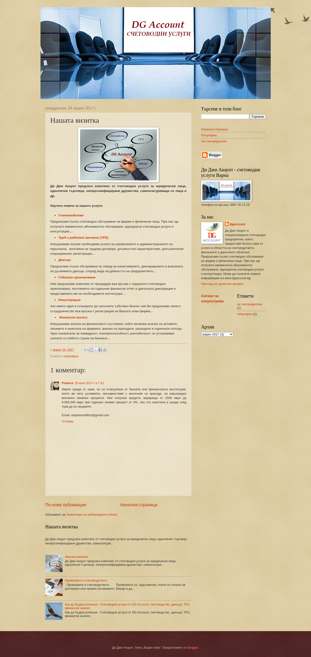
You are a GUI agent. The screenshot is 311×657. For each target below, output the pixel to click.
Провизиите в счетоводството (86, 580)
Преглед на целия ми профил (222, 284)
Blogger (193, 647)
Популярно (209, 135)
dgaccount (237, 224)
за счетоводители (249, 304)
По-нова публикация (65, 504)
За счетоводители (214, 141)
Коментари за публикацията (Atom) (92, 514)
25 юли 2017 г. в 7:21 (89, 383)
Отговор (68, 421)
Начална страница (138, 504)
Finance (68, 383)
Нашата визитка (76, 557)
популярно (70, 356)
